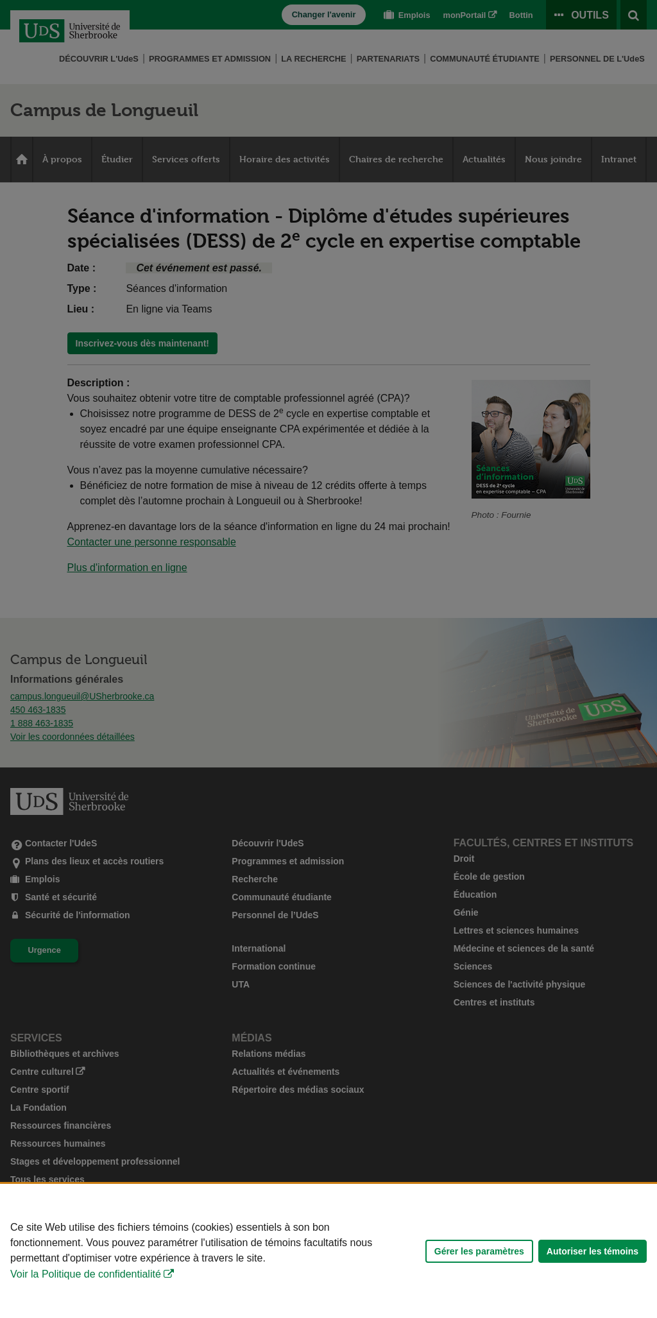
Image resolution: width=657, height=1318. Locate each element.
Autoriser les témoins (592, 1251)
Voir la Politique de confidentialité (85, 1274)
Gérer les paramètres (479, 1251)
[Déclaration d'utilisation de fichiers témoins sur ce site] (328, 1251)
